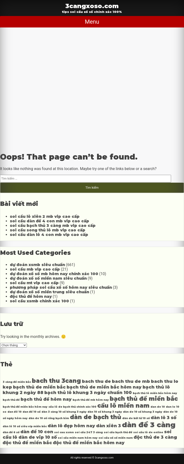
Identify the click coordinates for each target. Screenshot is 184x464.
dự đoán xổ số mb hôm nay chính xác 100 (54, 274)
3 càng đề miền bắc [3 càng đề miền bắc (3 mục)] (17, 382)
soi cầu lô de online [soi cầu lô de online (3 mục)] (148, 432)
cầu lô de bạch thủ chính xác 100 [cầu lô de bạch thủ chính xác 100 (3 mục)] (72, 406)
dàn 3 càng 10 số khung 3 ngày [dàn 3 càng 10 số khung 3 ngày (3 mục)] (63, 411)
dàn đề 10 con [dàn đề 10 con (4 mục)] (36, 431)
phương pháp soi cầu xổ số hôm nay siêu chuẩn (61, 287)
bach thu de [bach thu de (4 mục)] (96, 381)
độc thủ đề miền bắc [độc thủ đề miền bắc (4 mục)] (27, 442)
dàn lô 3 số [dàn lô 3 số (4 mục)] (163, 417)
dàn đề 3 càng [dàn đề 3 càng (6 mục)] (148, 425)
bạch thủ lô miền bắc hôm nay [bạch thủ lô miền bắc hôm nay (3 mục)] (155, 393)
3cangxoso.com (92, 6)
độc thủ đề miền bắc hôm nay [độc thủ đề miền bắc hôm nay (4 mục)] (89, 442)
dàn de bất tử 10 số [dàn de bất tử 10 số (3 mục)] (136, 418)
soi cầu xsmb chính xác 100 (39, 301)
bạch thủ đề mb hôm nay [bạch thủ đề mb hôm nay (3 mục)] (91, 399)
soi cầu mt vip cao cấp (34, 283)
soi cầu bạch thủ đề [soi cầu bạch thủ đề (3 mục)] (118, 432)
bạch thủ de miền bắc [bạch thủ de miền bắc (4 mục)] (39, 387)
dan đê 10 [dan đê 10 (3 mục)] (14, 411)
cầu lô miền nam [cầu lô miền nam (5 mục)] (123, 405)
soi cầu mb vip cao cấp (35, 269)
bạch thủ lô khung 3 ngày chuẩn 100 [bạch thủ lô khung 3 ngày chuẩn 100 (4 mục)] (88, 392)
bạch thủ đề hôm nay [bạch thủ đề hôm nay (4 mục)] (46, 399)
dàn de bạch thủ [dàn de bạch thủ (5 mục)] (95, 417)
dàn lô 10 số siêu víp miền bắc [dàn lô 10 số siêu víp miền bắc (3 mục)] (25, 426)
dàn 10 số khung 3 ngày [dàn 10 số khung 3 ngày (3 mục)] (104, 411)
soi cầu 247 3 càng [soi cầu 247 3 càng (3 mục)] (89, 432)
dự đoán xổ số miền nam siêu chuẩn (48, 278)
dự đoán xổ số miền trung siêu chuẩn (49, 292)
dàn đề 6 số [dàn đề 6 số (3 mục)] (11, 432)
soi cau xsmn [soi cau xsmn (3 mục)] (64, 432)
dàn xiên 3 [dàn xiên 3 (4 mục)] (108, 425)
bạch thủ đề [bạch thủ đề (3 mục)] (11, 399)
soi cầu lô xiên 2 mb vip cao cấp (45, 216)
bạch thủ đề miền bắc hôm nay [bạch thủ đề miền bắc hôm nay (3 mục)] (25, 406)
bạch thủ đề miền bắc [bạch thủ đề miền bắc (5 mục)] (144, 398)
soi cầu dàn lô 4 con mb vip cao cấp (49, 234)
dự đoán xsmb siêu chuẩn (37, 264)
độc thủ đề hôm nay (31, 296)
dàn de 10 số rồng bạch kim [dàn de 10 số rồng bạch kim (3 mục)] (49, 418)
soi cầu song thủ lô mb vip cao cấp (47, 230)
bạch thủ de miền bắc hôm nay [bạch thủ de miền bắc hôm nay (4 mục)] (104, 387)
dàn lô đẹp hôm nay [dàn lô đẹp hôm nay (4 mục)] (71, 425)
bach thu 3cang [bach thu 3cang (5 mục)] (56, 380)
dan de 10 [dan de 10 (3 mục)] (157, 406)
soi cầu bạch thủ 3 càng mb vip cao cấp (53, 225)
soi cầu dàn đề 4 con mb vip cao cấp (49, 221)
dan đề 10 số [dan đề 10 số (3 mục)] (31, 411)
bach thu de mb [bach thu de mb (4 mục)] (131, 381)
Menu (92, 21)
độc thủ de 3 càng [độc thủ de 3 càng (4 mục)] (155, 437)
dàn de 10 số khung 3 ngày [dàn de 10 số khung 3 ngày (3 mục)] (142, 411)
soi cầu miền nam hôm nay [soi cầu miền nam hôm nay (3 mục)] (78, 437)
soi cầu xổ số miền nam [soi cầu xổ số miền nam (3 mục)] (115, 437)
